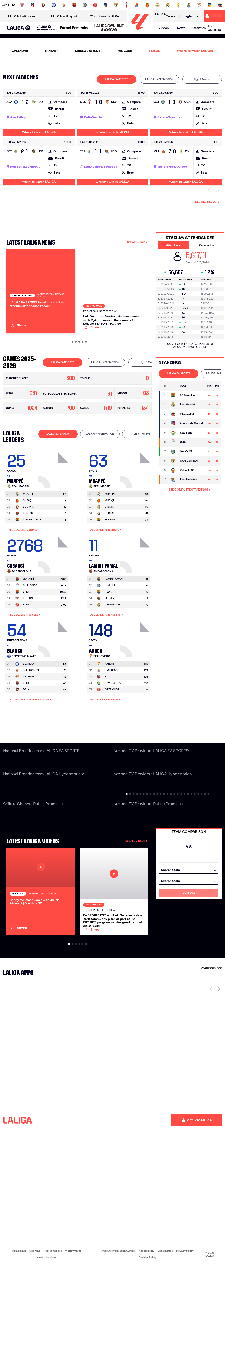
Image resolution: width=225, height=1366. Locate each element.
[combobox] (188, 912)
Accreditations (53, 1351)
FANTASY (51, 50)
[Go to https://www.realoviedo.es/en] (178, 5)
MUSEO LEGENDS (87, 50)
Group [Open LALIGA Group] (165, 16)
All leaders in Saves (105, 742)
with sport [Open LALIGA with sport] (64, 16)
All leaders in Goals (24, 572)
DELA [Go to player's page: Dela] (26, 732)
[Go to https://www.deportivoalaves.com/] (53, 5)
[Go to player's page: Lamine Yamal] (135, 596)
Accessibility (146, 1351)
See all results (208, 201)
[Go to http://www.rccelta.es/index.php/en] (126, 5)
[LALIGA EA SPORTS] (19, 28)
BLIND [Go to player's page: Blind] (27, 647)
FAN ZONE (125, 50)
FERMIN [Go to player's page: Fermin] (109, 641)
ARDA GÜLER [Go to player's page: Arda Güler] (113, 647)
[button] (19, 28)
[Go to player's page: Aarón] (135, 681)
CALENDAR (20, 50)
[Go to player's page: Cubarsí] (53, 596)
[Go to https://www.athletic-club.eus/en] (22, 5)
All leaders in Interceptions (30, 742)
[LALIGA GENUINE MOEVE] (109, 28)
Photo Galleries (214, 28)
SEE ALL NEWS (137, 242)
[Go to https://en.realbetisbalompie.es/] (157, 5)
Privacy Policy (185, 1351)
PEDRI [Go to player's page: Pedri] (108, 634)
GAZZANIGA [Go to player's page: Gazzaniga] (112, 732)
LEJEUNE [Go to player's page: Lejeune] (28, 641)
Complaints (19, 1351)
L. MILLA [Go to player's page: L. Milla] (110, 628)
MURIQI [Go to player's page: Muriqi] (27, 543)
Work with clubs (46, 1358)
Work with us (73, 1351)
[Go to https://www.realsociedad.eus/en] (189, 5)
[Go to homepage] (140, 32)
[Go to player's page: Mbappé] (53, 511)
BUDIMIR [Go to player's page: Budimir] (28, 549)
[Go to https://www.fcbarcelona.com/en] (74, 5)
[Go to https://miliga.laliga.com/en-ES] (214, 16)
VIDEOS (154, 50)
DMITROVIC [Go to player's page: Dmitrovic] (112, 713)
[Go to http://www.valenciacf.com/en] (209, 5)
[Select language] (189, 16)
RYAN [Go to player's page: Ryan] (108, 719)
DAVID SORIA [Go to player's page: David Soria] (113, 726)
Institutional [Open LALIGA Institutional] (22, 16)
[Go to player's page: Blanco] (53, 681)
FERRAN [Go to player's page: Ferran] (28, 556)
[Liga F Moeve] (75, 28)
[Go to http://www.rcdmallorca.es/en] (147, 5)
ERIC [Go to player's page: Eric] (26, 634)
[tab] (116, 79)
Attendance (173, 245)
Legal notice (165, 1351)
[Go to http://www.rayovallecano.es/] (116, 5)
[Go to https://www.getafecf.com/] (85, 5)
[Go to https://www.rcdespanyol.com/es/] (137, 5)
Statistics (199, 28)
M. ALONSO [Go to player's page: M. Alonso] (30, 628)
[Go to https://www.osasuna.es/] (43, 5)
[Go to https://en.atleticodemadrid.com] (33, 5)
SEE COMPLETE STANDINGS (189, 489)
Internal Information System (118, 1351)
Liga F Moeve (202, 79)
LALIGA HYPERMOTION (159, 79)
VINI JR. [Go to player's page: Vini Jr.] (109, 549)
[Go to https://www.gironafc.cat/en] (95, 5)
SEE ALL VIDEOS (136, 883)
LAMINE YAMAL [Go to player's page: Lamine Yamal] (32, 562)
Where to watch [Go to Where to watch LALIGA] (104, 16)
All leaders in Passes (24, 657)
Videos (163, 28)
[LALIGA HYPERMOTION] (47, 28)
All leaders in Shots (105, 572)
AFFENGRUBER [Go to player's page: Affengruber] (32, 713)
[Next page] (218, 1089)
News (181, 28)
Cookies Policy (147, 1358)
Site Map (34, 1351)
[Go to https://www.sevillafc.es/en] (199, 5)
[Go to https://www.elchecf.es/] (64, 5)
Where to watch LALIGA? (195, 50)
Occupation (206, 245)
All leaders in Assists (106, 657)
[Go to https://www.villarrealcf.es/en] (220, 5)
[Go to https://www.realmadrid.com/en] (168, 5)
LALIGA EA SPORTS (116, 79)
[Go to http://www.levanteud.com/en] (105, 5)
